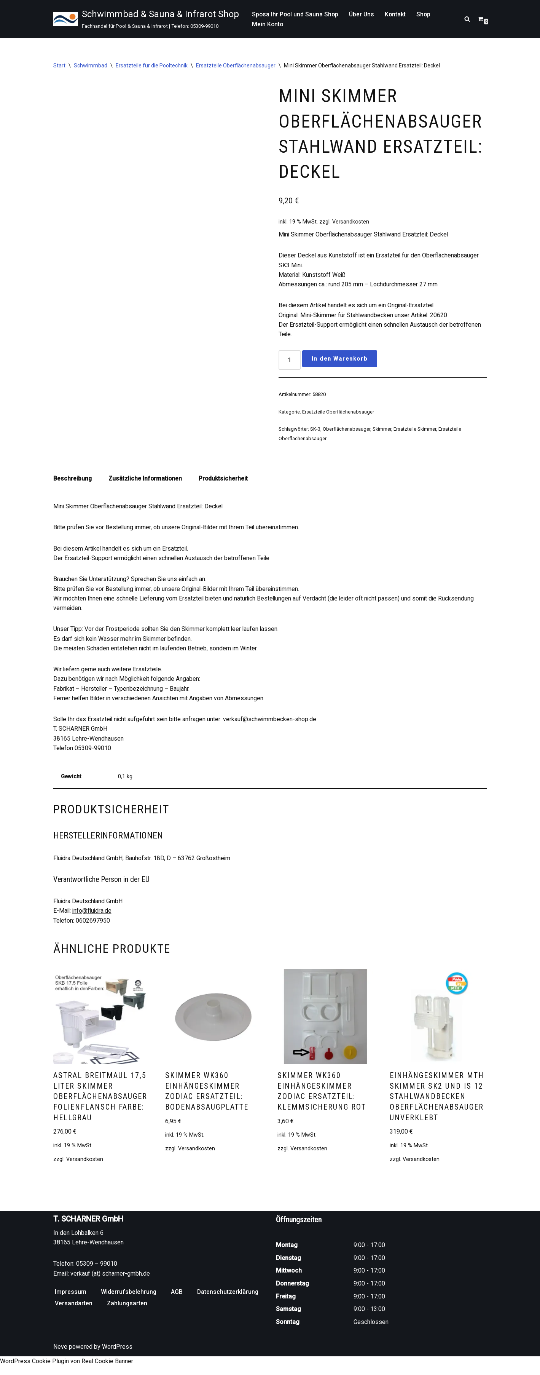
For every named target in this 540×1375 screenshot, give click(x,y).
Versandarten (73, 1321)
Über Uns (363, 14)
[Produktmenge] (290, 363)
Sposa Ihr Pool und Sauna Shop (296, 14)
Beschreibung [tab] (72, 481)
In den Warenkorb (340, 362)
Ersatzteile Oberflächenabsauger (236, 65)
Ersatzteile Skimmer (415, 432)
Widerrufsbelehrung (129, 1310)
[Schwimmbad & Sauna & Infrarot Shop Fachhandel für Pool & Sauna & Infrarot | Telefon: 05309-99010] (146, 19)
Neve (60, 1365)
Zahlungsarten (127, 1321)
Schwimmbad (90, 65)
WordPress (117, 1365)
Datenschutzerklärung (229, 1310)
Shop (426, 14)
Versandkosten (350, 223)
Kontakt (397, 14)
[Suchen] (467, 19)
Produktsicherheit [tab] (225, 481)
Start (59, 65)
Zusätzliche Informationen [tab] (146, 481)
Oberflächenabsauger (346, 432)
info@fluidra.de (93, 917)
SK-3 (315, 432)
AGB (177, 1310)
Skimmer (382, 432)
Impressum (70, 1310)
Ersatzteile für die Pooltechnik (152, 65)
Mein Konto (268, 24)
